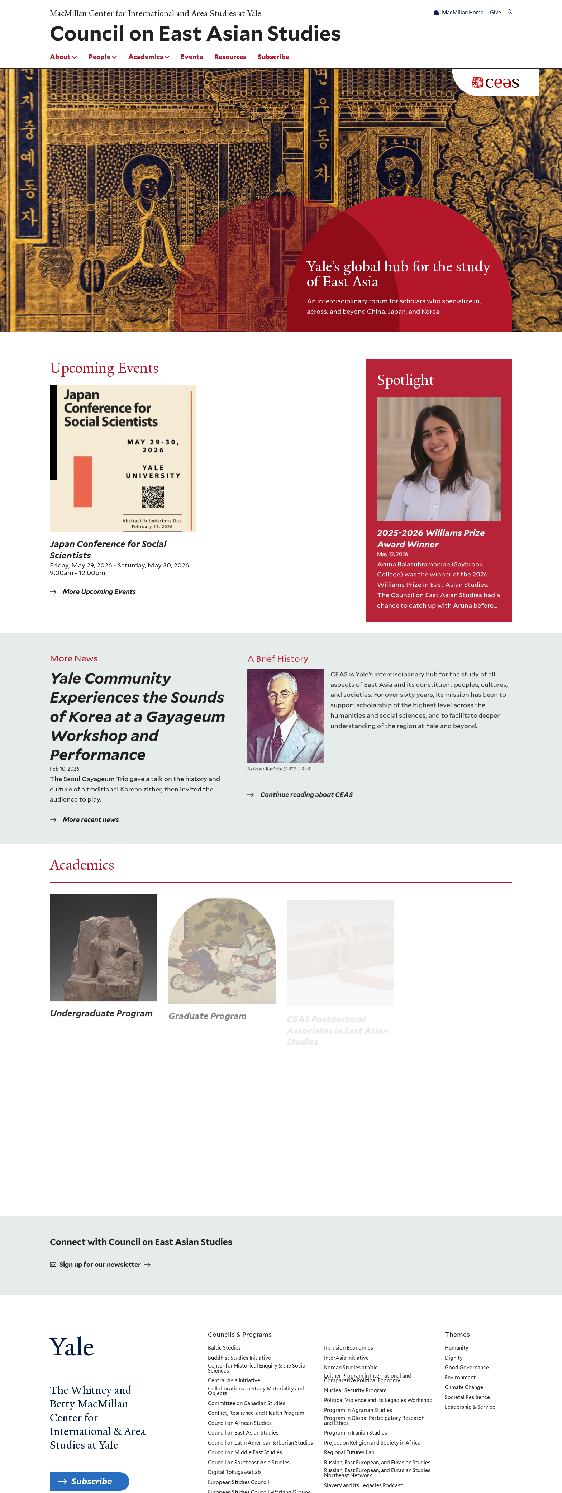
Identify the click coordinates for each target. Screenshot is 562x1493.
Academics (145, 56)
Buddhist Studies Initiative (239, 1358)
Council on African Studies (240, 1423)
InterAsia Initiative (346, 1358)
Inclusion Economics (348, 1348)
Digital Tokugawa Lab (234, 1472)
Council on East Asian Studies (243, 1433)
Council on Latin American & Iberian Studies (260, 1443)
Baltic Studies (224, 1348)
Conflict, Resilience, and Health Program (256, 1413)
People (99, 56)
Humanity (456, 1348)
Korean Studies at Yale (350, 1367)
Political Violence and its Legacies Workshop (378, 1400)
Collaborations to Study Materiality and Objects (256, 1391)
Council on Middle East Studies (245, 1452)
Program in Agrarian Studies (358, 1410)
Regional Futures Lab (349, 1452)
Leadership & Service (470, 1407)
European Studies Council (238, 1482)
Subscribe (273, 56)
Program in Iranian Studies (355, 1433)
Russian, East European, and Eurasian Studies (377, 1462)
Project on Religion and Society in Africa (372, 1443)
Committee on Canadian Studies (246, 1403)
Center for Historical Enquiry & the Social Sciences (257, 1368)
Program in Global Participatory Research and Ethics (374, 1421)
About (60, 56)
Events (192, 56)
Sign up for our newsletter (100, 1265)
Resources (230, 56)
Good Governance (467, 1367)
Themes (457, 1334)
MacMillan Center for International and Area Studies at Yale (155, 14)
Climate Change (464, 1387)
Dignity (454, 1358)
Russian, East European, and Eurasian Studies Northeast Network (377, 1473)
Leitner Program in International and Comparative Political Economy (367, 1378)
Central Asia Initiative (234, 1380)
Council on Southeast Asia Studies (249, 1462)
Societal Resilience (467, 1397)
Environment (460, 1377)
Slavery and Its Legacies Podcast (363, 1485)
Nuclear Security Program (355, 1390)
